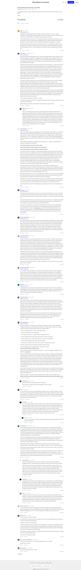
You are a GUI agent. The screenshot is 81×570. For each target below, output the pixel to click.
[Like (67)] (29, 9)
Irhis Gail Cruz (23, 297)
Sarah (21, 30)
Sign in (77, 2)
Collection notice (48, 562)
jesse (23, 493)
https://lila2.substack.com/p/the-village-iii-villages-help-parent (34, 149)
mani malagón (23, 322)
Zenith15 (22, 284)
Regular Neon (23, 548)
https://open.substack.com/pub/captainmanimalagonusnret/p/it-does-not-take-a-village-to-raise (41, 376)
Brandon (22, 190)
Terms (42, 562)
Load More (20, 554)
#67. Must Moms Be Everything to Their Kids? (28, 7)
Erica (21, 389)
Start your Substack (36, 566)
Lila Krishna (23, 128)
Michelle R (24, 402)
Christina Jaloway (24, 267)
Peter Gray (19, 9)
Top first (60, 19)
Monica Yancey (23, 506)
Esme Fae (22, 53)
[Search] (63, 2)
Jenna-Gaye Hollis (24, 235)
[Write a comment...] (42, 25)
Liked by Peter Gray (24, 32)
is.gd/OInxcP (28, 351)
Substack (34, 569)
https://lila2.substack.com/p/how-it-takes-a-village (31, 145)
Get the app (46, 566)
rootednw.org (37, 207)
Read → (19, 15)
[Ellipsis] (63, 31)
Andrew (24, 479)
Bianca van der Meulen (25, 539)
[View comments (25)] (32, 9)
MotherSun (24, 381)
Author (24, 109)
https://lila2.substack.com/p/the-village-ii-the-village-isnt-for (33, 147)
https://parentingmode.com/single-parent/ (29, 348)
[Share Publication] (66, 2)
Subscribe (71, 2)
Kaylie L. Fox (23, 515)
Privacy (39, 562)
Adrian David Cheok (24, 217)
